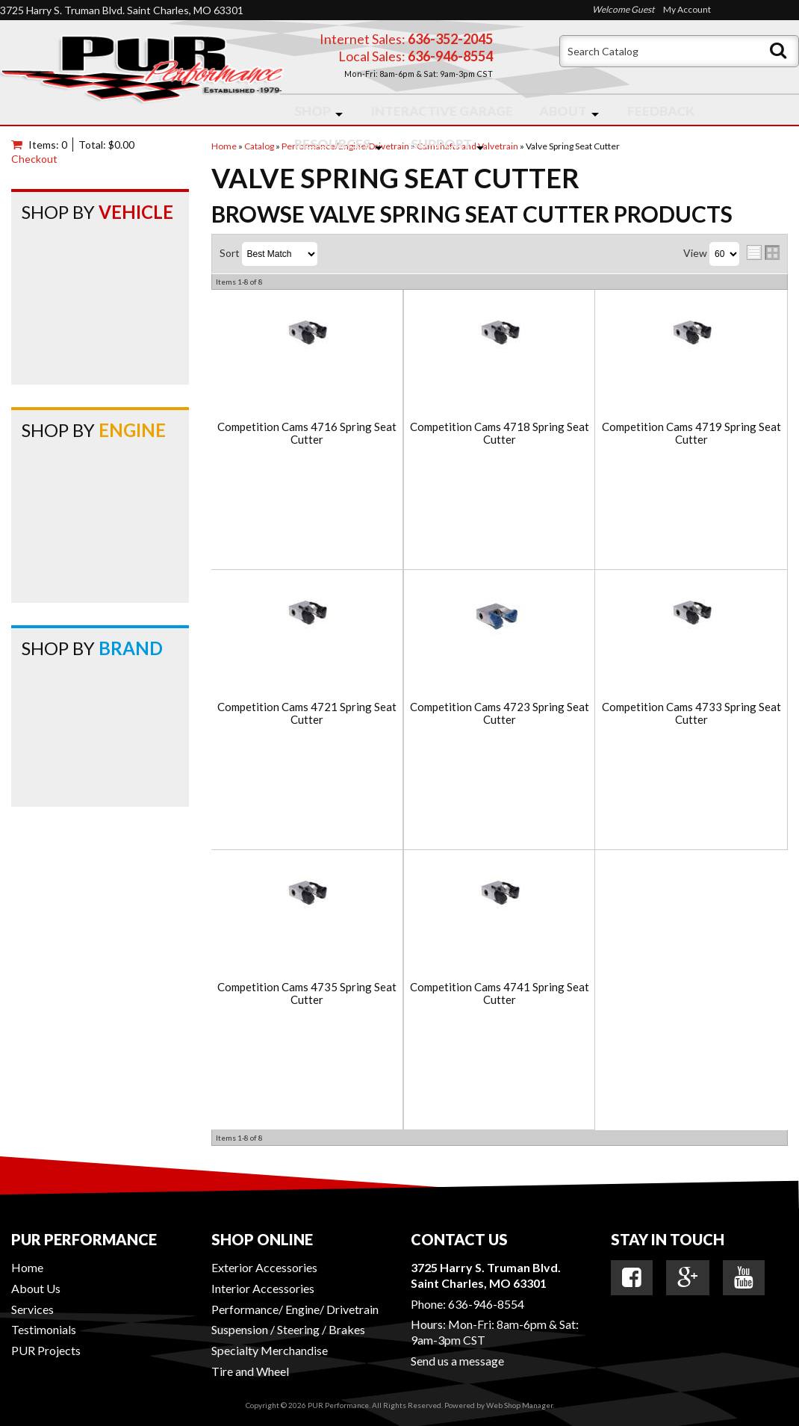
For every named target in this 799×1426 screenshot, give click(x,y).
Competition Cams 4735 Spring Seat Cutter (307, 993)
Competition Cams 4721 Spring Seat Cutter (307, 713)
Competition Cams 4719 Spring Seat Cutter (691, 433)
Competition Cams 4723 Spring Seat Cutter (499, 713)
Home (27, 1267)
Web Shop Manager (519, 1405)
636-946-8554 (486, 1304)
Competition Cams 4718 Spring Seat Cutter (499, 433)
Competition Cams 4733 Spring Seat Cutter (691, 713)
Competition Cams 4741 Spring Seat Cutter (499, 993)
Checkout (34, 158)
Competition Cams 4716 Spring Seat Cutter (307, 433)
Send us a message (457, 1361)
